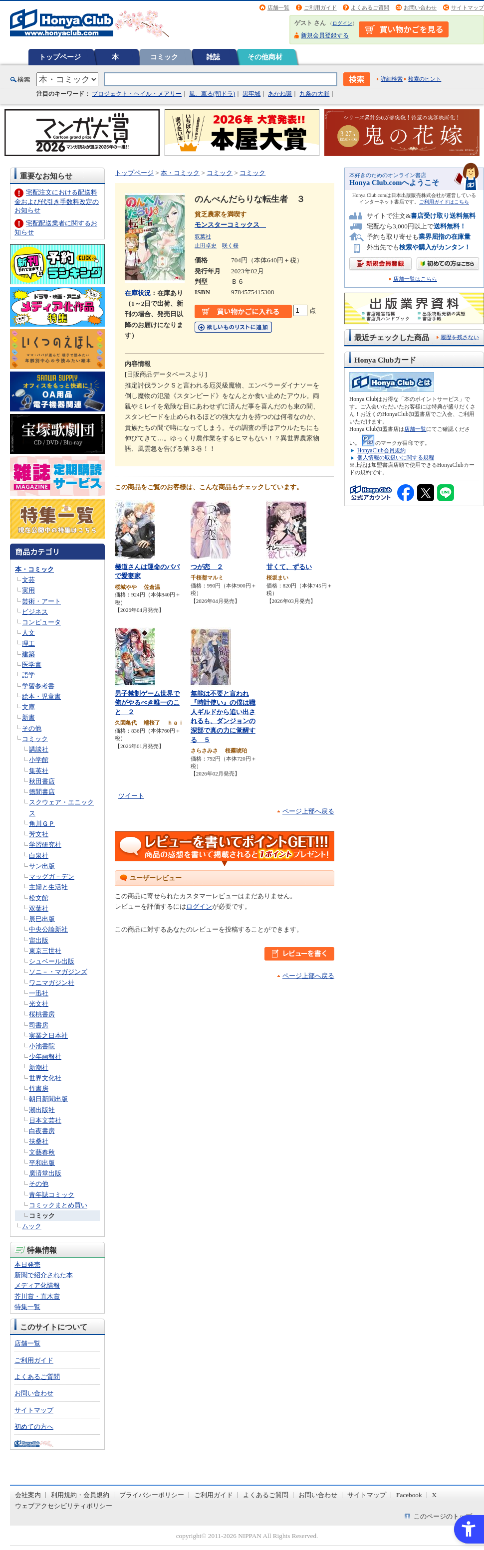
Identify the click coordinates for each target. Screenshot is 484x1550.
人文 (28, 632)
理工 (28, 643)
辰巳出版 (42, 919)
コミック (164, 57)
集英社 (38, 771)
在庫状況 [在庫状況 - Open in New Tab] (138, 293)
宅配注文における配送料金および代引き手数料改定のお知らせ (56, 201)
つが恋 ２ (207, 567)
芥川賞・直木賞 (37, 1296)
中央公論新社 (48, 929)
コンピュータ (41, 622)
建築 (28, 654)
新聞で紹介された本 (43, 1275)
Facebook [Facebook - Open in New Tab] (409, 1495)
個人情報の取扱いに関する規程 (395, 457)
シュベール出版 (51, 961)
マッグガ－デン (51, 876)
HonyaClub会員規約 (381, 450)
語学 (28, 675)
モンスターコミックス (230, 224)
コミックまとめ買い (58, 1205)
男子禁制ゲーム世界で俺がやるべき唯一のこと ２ (147, 703)
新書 (28, 717)
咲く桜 (230, 245)
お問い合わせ (420, 7)
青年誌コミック (51, 1194)
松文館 (38, 898)
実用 (28, 590)
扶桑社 (38, 1141)
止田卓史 (206, 245)
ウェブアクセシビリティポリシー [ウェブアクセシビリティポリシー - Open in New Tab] (63, 1506)
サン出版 (42, 866)
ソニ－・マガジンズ (58, 971)
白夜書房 (42, 1131)
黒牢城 (251, 93)
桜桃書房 (42, 1014)
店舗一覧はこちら (415, 279)
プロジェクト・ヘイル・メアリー (137, 93)
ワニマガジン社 (51, 982)
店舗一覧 (278, 7)
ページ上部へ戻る (308, 811)
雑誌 (213, 57)
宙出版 (38, 940)
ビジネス (35, 611)
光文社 (38, 1003)
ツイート (131, 795)
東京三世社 (45, 951)
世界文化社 (45, 1078)
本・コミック (34, 569)
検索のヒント (424, 79)
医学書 (31, 664)
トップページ (60, 57)
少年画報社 (45, 1056)
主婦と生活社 (48, 887)
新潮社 (38, 1067)
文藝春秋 (42, 1152)
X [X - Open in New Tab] (434, 1495)
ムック (31, 1226)
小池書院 (42, 1046)
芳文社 (38, 834)
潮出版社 (42, 1110)
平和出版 (42, 1162)
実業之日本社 (48, 1035)
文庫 (28, 707)
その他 (31, 728)
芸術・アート (41, 601)
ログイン (342, 23)
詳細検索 (392, 79)
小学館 (38, 760)
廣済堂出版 (45, 1173)
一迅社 (38, 993)
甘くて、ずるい (289, 567)
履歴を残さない (460, 337)
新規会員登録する (325, 35)
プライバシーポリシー (151, 1495)
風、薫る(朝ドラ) (212, 93)
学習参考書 (38, 686)
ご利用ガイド (320, 7)
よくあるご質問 (370, 7)
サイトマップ (467, 7)
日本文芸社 (45, 1120)
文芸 (28, 579)
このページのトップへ (446, 1516)
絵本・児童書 (41, 696)
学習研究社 (45, 844)
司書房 (38, 1025)
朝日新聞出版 (48, 1099)
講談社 (38, 749)
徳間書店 (42, 791)
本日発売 (27, 1264)
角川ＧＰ (42, 823)
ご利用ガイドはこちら (444, 201)
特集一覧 (27, 1307)
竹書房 (38, 1088)
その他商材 (264, 57)
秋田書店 (42, 781)
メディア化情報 (37, 1285)
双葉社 (38, 908)
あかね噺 (280, 93)
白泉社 (38, 855)
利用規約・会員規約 (80, 1495)
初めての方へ (33, 1426)
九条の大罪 (314, 93)
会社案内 (28, 1495)
